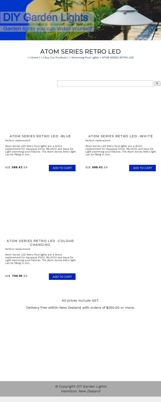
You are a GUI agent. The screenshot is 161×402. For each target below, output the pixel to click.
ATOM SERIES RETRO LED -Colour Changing (40, 243)
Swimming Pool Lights (85, 57)
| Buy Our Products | (55, 57)
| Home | (35, 57)
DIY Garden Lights (91, 386)
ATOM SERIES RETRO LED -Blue (40, 136)
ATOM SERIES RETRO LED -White (120, 136)
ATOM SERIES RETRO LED (118, 57)
